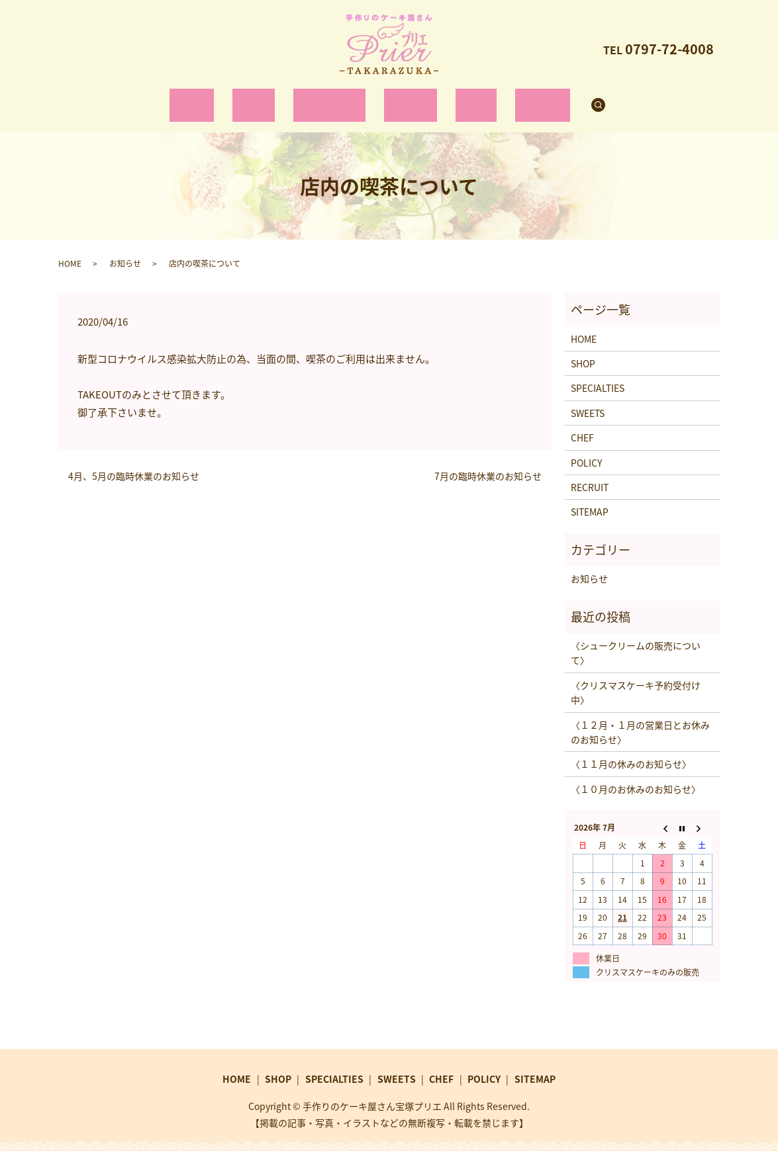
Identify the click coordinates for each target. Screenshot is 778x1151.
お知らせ (125, 250)
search (578, 98)
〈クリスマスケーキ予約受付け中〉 (636, 680)
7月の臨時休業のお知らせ (488, 463)
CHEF (461, 98)
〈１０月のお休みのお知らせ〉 (636, 775)
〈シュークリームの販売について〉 (636, 640)
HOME (215, 98)
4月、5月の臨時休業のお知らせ (133, 463)
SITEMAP (589, 499)
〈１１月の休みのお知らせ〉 (631, 751)
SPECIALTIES (333, 98)
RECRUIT (517, 98)
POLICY (586, 449)
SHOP (267, 98)
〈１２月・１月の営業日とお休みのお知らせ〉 (640, 719)
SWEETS (406, 98)
